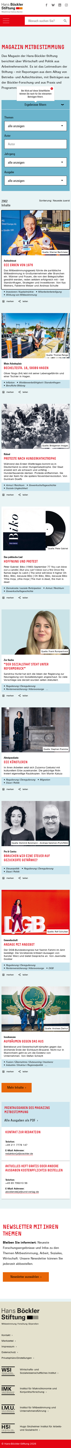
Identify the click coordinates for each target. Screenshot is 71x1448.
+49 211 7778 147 (16, 1144)
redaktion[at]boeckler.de (19, 1153)
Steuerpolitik (12, 868)
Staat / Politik (13, 782)
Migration (45, 779)
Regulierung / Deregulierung (20, 686)
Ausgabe (35, 177)
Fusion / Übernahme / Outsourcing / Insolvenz (29, 1062)
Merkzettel (7, 1340)
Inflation (10, 382)
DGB (50, 968)
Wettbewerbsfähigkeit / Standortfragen (39, 382)
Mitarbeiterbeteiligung (50, 291)
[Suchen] (65, 21)
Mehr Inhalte (15, 1087)
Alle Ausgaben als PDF (20, 1120)
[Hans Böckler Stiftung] (20, 1324)
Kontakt (6, 1335)
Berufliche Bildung (15, 385)
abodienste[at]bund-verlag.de (22, 1191)
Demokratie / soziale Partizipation (23, 588)
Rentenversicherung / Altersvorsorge (25, 689)
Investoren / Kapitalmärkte (20, 291)
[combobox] (43, 21)
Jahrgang (35, 159)
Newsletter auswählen (24, 1277)
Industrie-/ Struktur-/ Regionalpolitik (24, 1065)
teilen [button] (23, 301)
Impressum (8, 1346)
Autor (7, 135)
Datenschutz (9, 1352)
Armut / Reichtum (15, 485)
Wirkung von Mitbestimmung (21, 295)
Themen (35, 123)
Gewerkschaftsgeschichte (42, 485)
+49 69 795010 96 (16, 1183)
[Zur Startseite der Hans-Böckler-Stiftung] (12, 10)
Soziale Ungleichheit (16, 488)
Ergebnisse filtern (35, 105)
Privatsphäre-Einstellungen (17, 1357)
